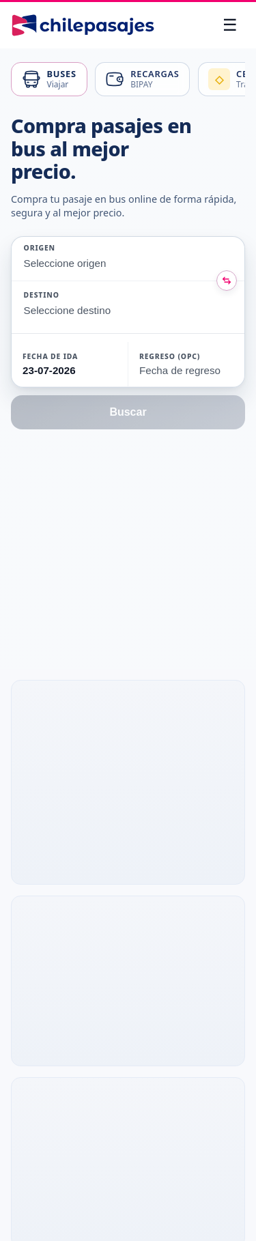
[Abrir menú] (230, 25)
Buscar (127, 412)
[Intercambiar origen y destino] (226, 280)
